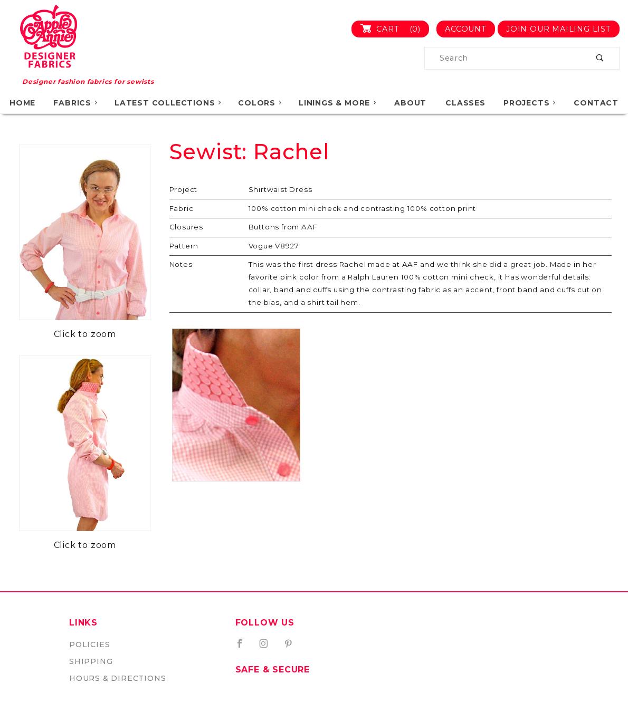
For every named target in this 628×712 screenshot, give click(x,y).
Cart (394, 29)
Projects (530, 103)
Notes (181, 264)
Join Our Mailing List (558, 29)
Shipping (90, 661)
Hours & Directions (117, 678)
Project (183, 189)
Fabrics (76, 103)
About (410, 103)
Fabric (181, 208)
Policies (89, 644)
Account (466, 29)
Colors (260, 103)
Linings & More (338, 103)
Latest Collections (169, 103)
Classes (465, 103)
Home (22, 103)
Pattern (184, 246)
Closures (186, 227)
